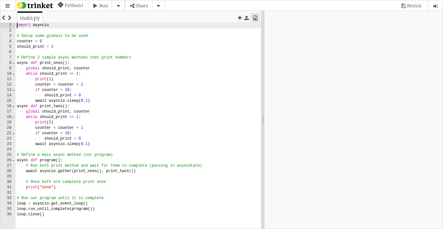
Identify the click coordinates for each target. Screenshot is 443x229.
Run (103, 5)
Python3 (74, 5)
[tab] (30, 18)
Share (142, 5)
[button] (7, 5)
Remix (414, 5)
